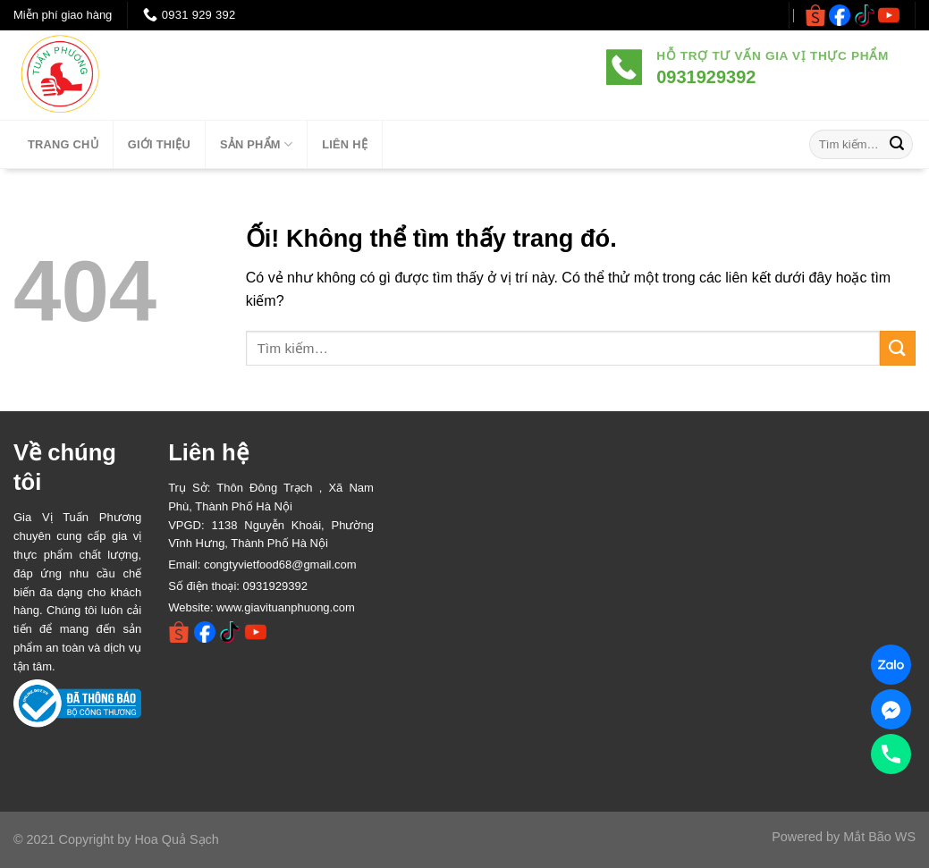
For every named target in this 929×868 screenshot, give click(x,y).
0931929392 (275, 586)
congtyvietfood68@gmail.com (280, 564)
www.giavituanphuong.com (285, 607)
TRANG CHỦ (63, 144)
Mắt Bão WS (879, 837)
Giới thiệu (159, 144)
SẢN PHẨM (256, 144)
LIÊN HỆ (344, 144)
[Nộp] (897, 145)
